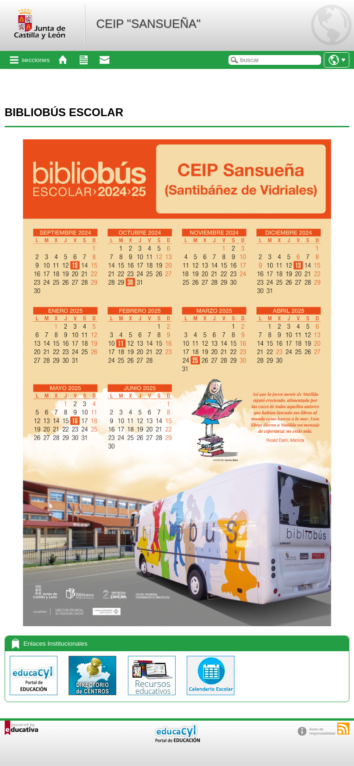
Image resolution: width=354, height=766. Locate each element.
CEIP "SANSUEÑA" (148, 23)
